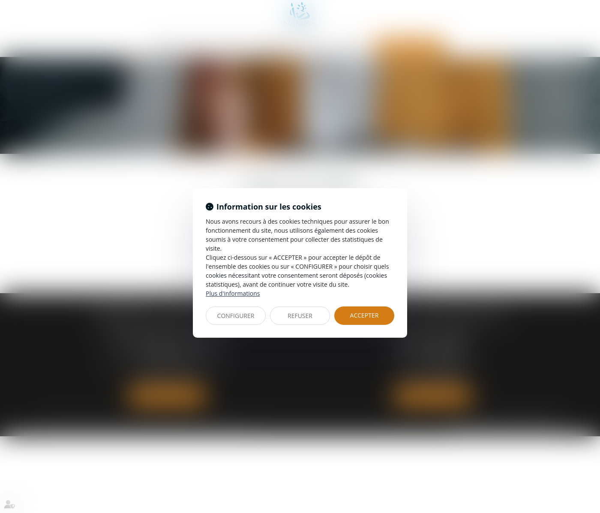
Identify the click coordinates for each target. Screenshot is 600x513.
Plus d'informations (233, 293)
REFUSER (300, 316)
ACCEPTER (364, 315)
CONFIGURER (236, 316)
